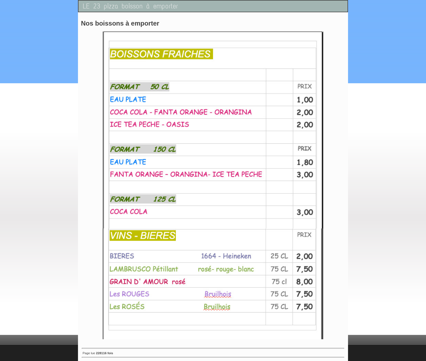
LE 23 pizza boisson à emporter (130, 6)
